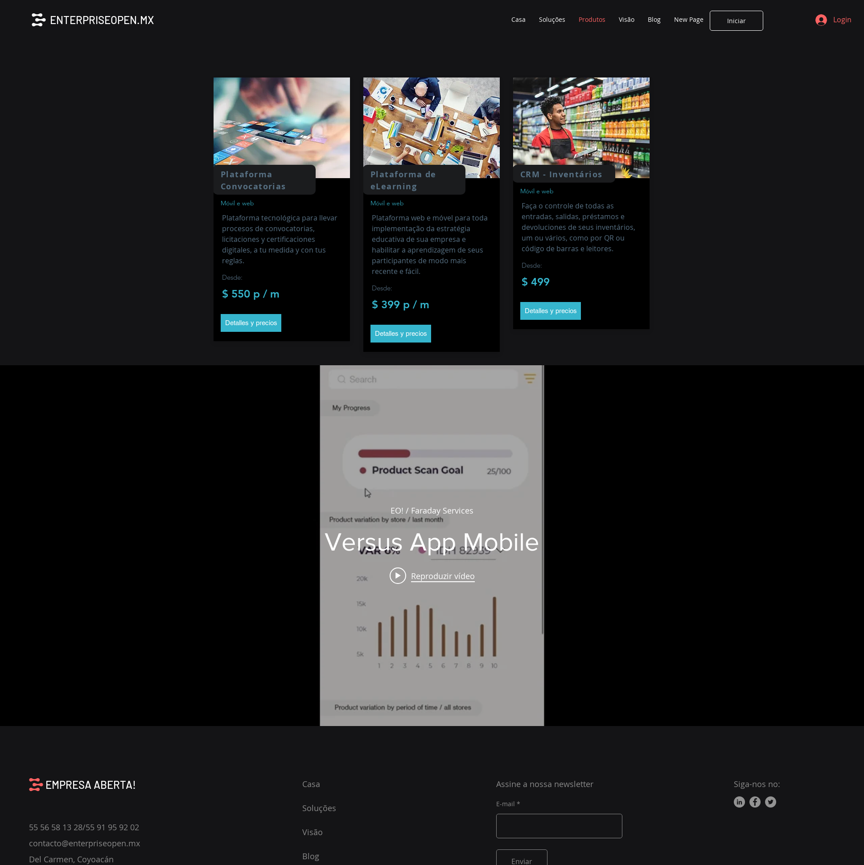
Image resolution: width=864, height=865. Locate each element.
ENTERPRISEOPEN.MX (102, 19)
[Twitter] (770, 802)
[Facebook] (755, 802)
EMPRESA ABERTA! (90, 784)
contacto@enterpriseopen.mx (84, 843)
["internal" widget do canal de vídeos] (432, 545)
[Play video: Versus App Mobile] (432, 575)
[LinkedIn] (739, 802)
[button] (251, 323)
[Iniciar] (736, 21)
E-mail (505, 804)
